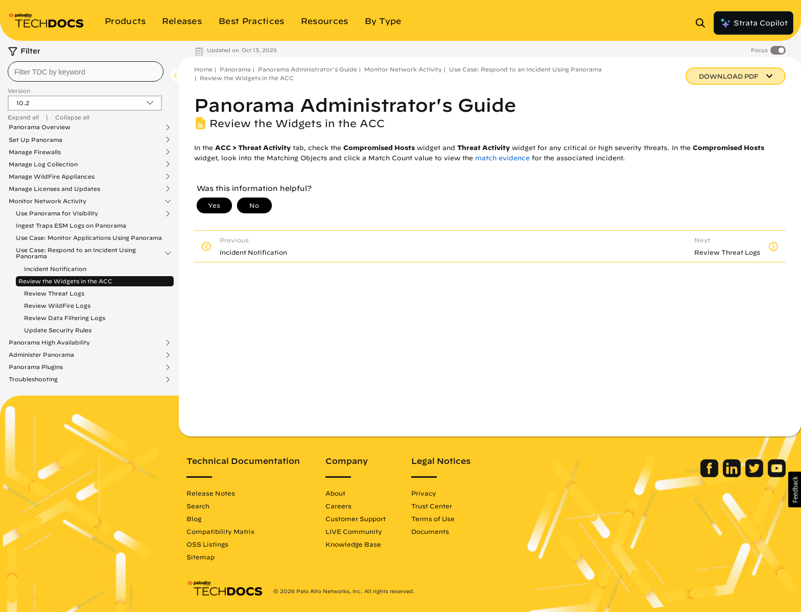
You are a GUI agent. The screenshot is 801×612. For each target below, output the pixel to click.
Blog (193, 518)
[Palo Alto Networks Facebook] (710, 475)
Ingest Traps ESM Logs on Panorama (71, 225)
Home (203, 69)
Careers (338, 505)
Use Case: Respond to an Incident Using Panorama (76, 253)
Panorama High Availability (49, 342)
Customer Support (355, 518)
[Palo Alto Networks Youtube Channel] (777, 475)
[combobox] (85, 71)
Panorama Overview (39, 127)
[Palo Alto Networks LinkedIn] (733, 475)
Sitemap (200, 556)
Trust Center (431, 505)
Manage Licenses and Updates (54, 189)
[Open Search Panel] (703, 23)
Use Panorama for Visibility (57, 213)
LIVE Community (353, 531)
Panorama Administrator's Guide (307, 69)
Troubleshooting (33, 379)
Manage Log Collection (43, 164)
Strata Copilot (753, 23)
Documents (430, 531)
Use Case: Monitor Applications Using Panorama (89, 237)
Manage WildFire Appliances (52, 177)
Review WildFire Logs (57, 305)
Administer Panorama (41, 355)
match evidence (502, 158)
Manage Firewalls (35, 152)
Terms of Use (433, 518)
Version (19, 90)
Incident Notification (55, 268)
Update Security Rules (57, 330)
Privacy (423, 493)
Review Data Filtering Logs (64, 317)
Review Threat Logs (54, 293)
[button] (794, 489)
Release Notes (210, 493)
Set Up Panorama (35, 140)
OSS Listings (207, 544)
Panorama (235, 69)
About (335, 493)
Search (197, 505)
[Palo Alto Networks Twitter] (755, 475)
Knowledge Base (353, 544)
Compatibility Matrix (220, 531)
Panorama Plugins (36, 367)
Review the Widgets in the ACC (65, 281)
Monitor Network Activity (47, 201)
